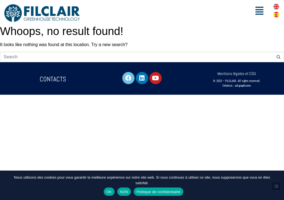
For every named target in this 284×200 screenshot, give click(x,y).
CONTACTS (53, 79)
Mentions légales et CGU (236, 73)
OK (109, 192)
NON (124, 192)
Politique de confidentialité (158, 192)
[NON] (276, 186)
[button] (259, 11)
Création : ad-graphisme (236, 86)
